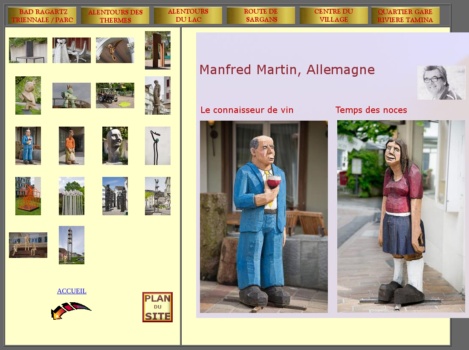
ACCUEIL (72, 291)
